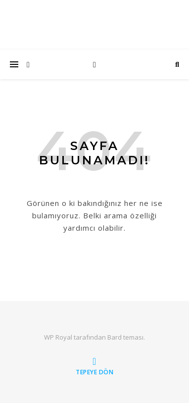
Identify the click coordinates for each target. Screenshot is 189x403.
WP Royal (58, 337)
